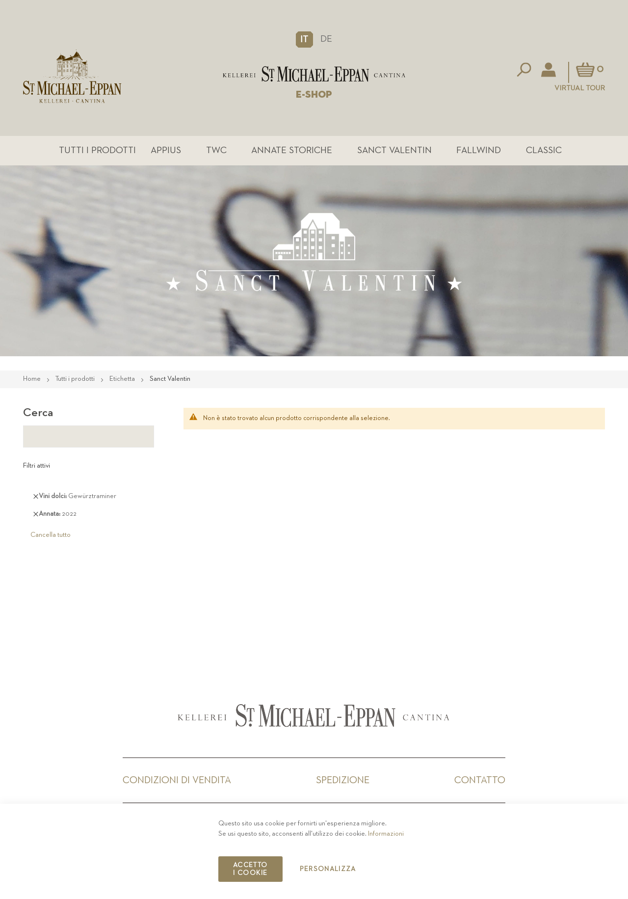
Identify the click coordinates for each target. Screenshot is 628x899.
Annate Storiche (291, 150)
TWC (216, 150)
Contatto (479, 780)
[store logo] (314, 74)
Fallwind (478, 150)
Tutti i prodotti (97, 150)
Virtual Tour (579, 88)
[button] (304, 39)
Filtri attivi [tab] (36, 465)
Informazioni (386, 833)
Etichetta (122, 378)
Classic (544, 150)
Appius (166, 150)
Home (32, 378)
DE (326, 39)
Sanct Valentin (394, 150)
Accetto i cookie (250, 869)
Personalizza (328, 869)
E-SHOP (314, 95)
